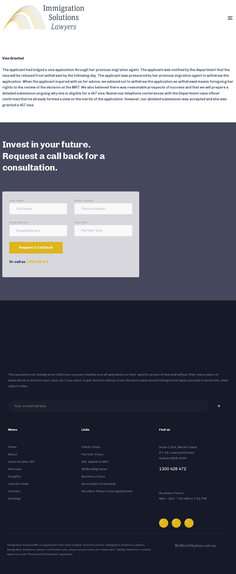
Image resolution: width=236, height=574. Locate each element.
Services (15, 469)
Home (12, 447)
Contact (14, 491)
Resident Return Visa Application (107, 491)
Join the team (18, 484)
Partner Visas (92, 454)
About (12, 454)
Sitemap (14, 498)
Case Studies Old (21, 462)
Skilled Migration (94, 469)
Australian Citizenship (98, 484)
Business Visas (93, 476)
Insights (14, 476)
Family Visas (90, 447)
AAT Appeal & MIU (94, 462)
